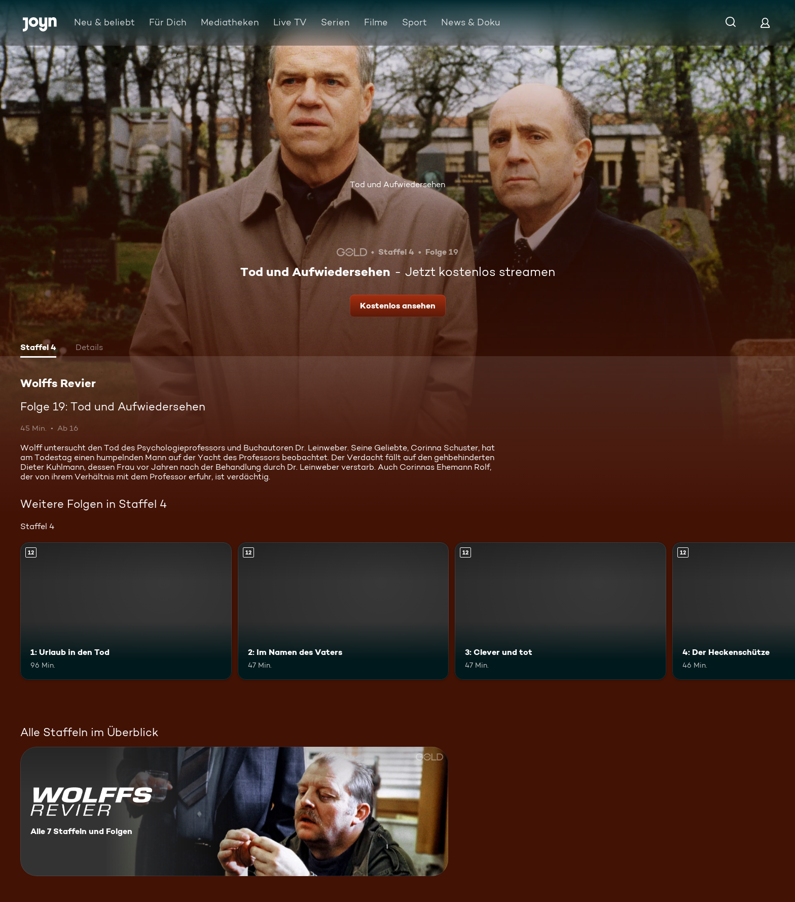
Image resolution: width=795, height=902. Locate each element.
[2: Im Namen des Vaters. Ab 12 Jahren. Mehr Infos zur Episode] (343, 611)
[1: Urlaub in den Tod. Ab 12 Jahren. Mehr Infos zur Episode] (126, 611)
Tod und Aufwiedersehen (397, 184)
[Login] (765, 22)
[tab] (38, 348)
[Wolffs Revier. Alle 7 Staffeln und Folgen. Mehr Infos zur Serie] (234, 811)
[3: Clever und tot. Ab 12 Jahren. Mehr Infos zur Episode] (560, 611)
